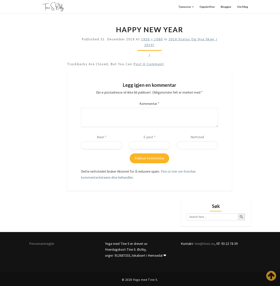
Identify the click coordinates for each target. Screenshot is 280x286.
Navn (102, 137)
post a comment (148, 64)
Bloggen (226, 6)
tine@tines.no (204, 243)
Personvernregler (41, 243)
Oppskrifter (207, 6)
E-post (150, 137)
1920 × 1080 (152, 39)
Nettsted (197, 137)
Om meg (242, 6)
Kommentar (149, 103)
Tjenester (186, 6)
